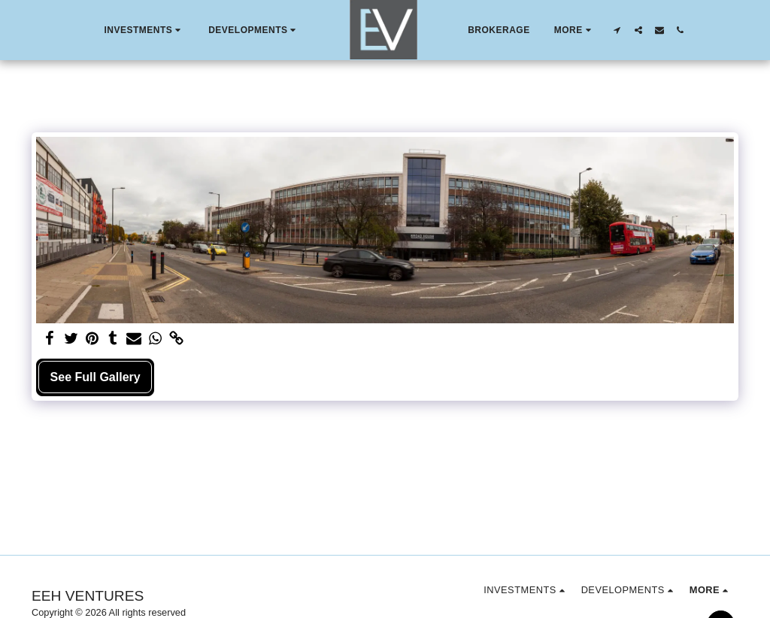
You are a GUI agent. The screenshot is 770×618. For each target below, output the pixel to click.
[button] (144, 30)
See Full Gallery (95, 377)
